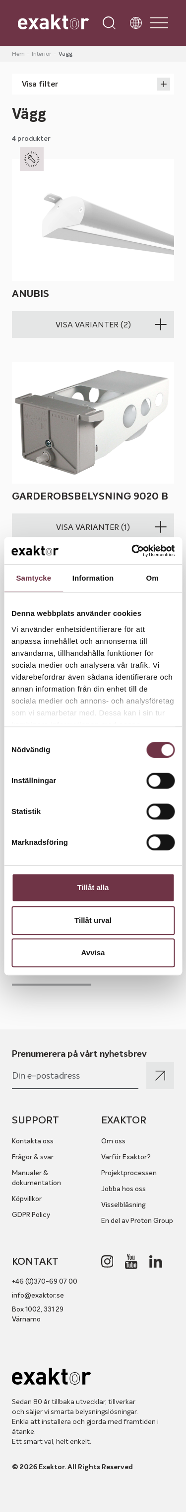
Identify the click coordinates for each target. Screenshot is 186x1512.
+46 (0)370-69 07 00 (44, 1281)
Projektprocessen (129, 1172)
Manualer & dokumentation (36, 1177)
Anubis (30, 294)
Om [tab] (152, 578)
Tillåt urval (93, 920)
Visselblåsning (123, 1204)
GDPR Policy (31, 1214)
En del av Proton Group (137, 1220)
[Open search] (109, 23)
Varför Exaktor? (126, 1156)
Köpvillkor (27, 1198)
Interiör (42, 53)
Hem (18, 53)
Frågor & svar (33, 1156)
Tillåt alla (93, 887)
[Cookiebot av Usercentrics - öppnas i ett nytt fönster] (132, 550)
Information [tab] (93, 578)
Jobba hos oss (123, 1188)
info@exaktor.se (38, 1295)
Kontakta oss (33, 1140)
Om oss (113, 1140)
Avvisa (93, 952)
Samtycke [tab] (33, 578)
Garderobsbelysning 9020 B (90, 497)
